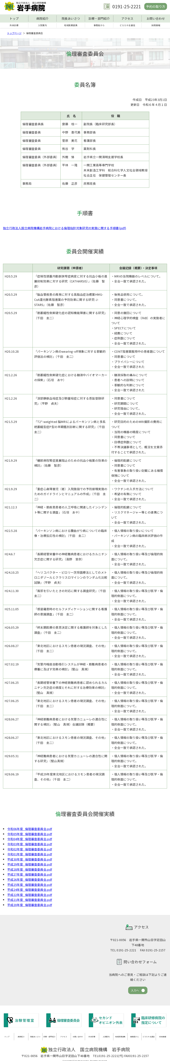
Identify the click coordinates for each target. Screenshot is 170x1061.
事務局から (99, 25)
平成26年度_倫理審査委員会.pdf (29, 880)
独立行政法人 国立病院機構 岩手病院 (26, 6)
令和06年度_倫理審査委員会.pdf (29, 829)
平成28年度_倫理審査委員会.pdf (29, 870)
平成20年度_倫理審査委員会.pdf (29, 905)
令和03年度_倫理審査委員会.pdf (29, 845)
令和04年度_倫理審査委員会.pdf (29, 840)
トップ (14, 18)
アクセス (127, 18)
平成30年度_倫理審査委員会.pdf (29, 860)
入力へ (135, 991)
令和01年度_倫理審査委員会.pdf (29, 855)
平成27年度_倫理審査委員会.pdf (29, 875)
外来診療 (14, 25)
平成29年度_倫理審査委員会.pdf (29, 865)
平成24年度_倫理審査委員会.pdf (29, 890)
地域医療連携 (71, 25)
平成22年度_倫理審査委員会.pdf (29, 895)
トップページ (14, 33)
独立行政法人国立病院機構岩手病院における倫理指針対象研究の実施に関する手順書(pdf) (64, 228)
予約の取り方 (154, 6)
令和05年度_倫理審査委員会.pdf (29, 834)
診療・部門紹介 (99, 18)
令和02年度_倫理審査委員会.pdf (29, 850)
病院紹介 (42, 18)
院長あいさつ (71, 18)
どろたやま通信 (127, 25)
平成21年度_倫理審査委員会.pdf (29, 900)
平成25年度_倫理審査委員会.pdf (29, 885)
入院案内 (42, 25)
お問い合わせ (156, 18)
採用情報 (155, 25)
